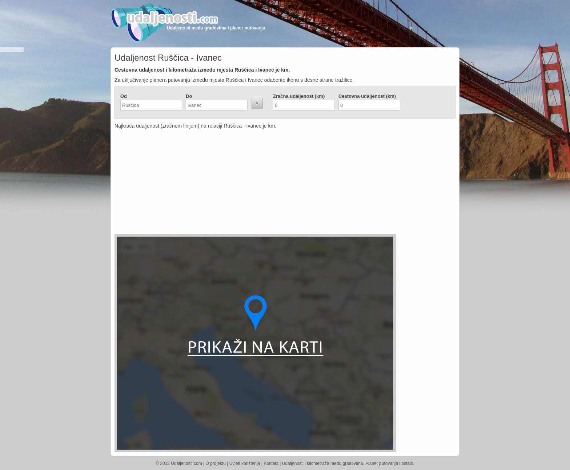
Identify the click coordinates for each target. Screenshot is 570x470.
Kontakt (271, 463)
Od (123, 96)
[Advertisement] (242, 183)
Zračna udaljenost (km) (299, 96)
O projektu (216, 463)
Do (189, 96)
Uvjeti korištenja (244, 463)
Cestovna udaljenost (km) (367, 96)
